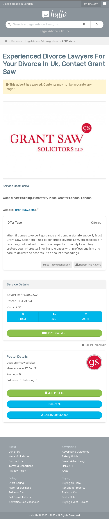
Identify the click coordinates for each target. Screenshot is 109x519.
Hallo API (67, 466)
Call (54, 415)
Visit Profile (54, 393)
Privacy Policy (17, 470)
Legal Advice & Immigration (42, 41)
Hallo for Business (20, 487)
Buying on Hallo (71, 483)
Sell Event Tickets (20, 497)
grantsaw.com (25, 210)
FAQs (65, 470)
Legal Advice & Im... (54, 31)
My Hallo (91, 3)
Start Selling (16, 483)
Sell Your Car (16, 492)
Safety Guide (70, 456)
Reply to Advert (54, 333)
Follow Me (54, 404)
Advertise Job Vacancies (24, 502)
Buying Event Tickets (75, 502)
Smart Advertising (73, 461)
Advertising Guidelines (75, 451)
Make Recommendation (56, 264)
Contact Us (16, 461)
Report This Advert (88, 264)
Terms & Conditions (21, 466)
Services (16, 41)
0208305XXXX (59, 415)
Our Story (14, 451)
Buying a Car (69, 492)
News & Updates (19, 456)
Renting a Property (73, 487)
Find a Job (68, 497)
